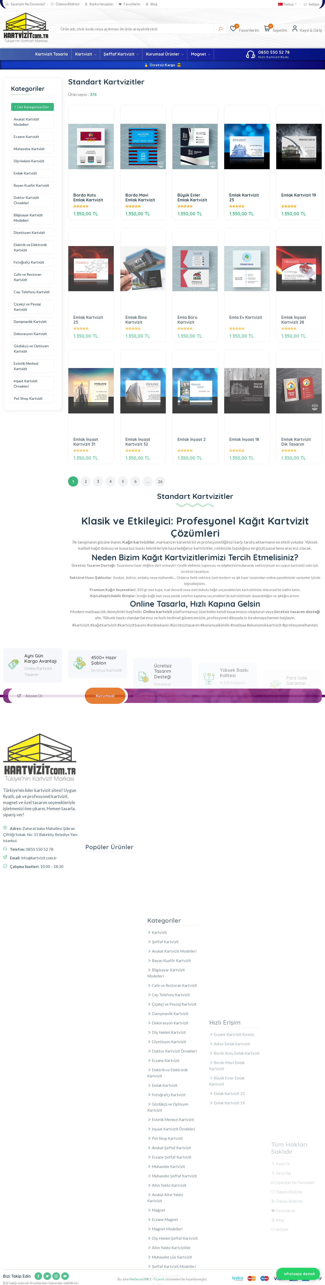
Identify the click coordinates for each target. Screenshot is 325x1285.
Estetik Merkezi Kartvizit (26, 366)
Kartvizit (85, 54)
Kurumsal (105, 697)
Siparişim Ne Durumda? (25, 4)
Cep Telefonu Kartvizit (32, 292)
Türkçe (287, 4)
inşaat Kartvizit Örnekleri (26, 383)
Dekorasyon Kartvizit (30, 334)
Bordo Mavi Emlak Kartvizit (140, 197)
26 (160, 482)
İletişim (311, 4)
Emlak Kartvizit (25, 173)
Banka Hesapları (99, 4)
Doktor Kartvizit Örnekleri (26, 200)
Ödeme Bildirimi (65, 4)
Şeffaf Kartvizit (121, 54)
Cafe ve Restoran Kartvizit (27, 277)
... (147, 482)
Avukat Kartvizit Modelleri (26, 122)
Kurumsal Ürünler (165, 54)
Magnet (200, 54)
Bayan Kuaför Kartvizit (31, 185)
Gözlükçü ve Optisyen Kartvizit (31, 348)
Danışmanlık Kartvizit (30, 321)
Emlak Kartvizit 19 (298, 195)
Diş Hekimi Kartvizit (29, 161)
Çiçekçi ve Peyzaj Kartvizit (27, 306)
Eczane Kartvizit (26, 136)
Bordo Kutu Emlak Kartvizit (88, 197)
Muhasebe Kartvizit (29, 149)
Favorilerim (129, 4)
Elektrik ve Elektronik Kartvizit (30, 247)
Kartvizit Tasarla (51, 54)
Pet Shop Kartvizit (28, 398)
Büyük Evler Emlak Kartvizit (192, 197)
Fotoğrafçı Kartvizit (29, 262)
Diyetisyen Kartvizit (29, 232)
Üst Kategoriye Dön (31, 107)
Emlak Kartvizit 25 (244, 197)
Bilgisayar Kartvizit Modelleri (28, 217)
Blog (151, 4)
